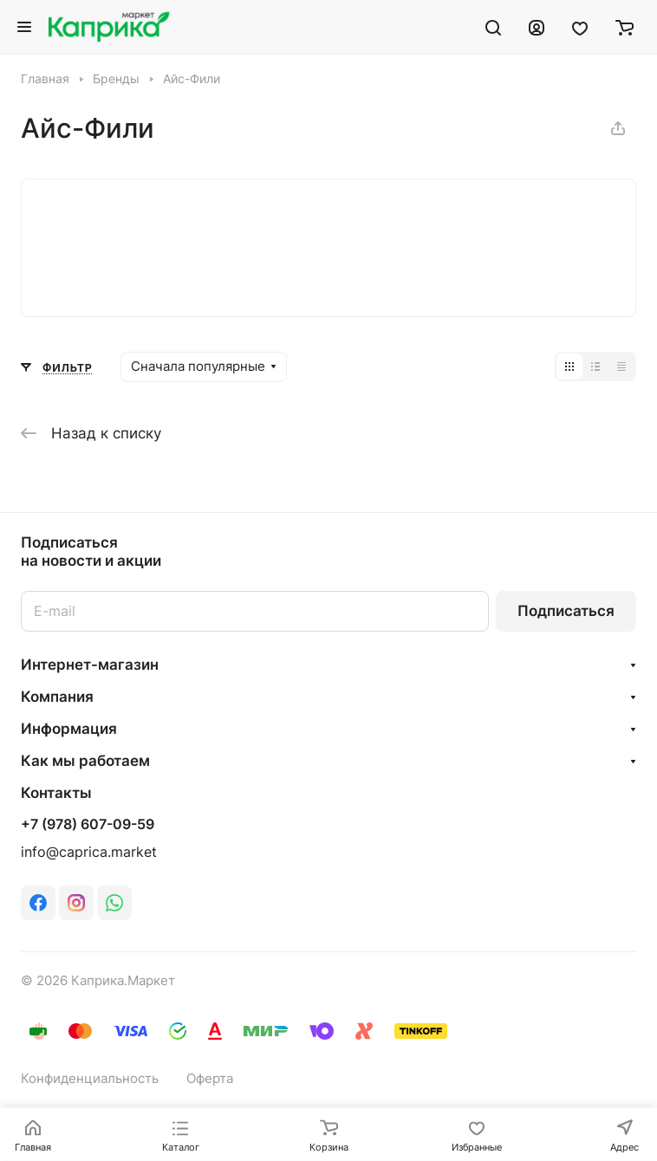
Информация (69, 728)
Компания (57, 696)
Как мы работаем (85, 760)
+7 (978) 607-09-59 (87, 825)
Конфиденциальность (90, 1078)
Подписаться (566, 610)
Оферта (209, 1078)
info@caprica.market (89, 852)
